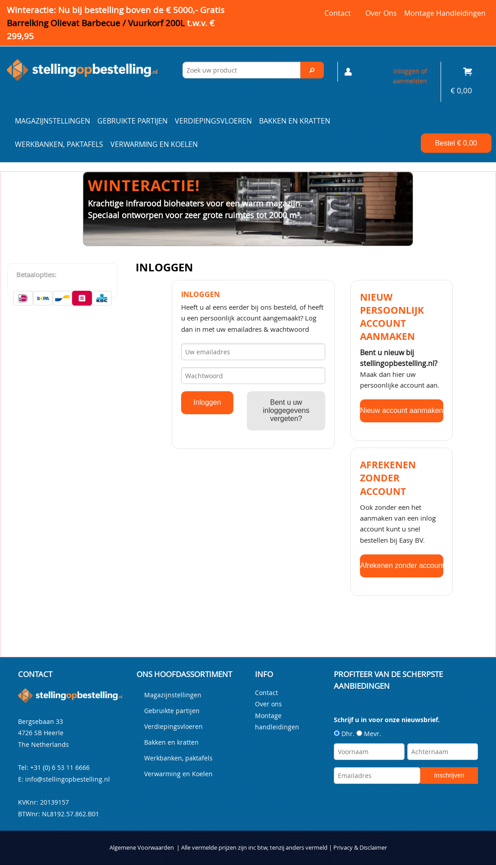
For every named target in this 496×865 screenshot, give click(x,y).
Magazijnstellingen (52, 121)
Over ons (381, 13)
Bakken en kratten (294, 121)
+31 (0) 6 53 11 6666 (60, 767)
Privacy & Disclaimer (360, 847)
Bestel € (456, 143)
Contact (337, 13)
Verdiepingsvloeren (213, 121)
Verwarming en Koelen (154, 144)
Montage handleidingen (445, 13)
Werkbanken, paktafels (59, 144)
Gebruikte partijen (132, 121)
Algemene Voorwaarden (141, 847)
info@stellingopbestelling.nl (67, 779)
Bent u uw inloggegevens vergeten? (286, 410)
